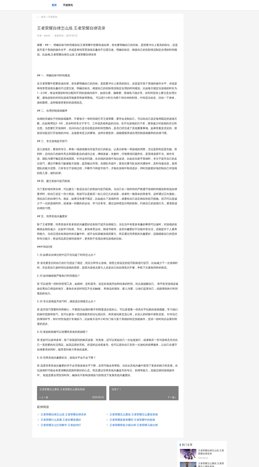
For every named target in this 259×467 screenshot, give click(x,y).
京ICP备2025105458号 (77, 462)
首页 (54, 5)
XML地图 (92, 462)
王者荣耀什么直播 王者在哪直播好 (61, 429)
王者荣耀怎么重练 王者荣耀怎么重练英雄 (129, 423)
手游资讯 (68, 5)
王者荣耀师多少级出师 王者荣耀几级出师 (129, 434)
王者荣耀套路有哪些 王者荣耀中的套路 (127, 429)
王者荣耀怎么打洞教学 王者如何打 (61, 434)
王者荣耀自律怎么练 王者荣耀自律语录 (63, 423)
